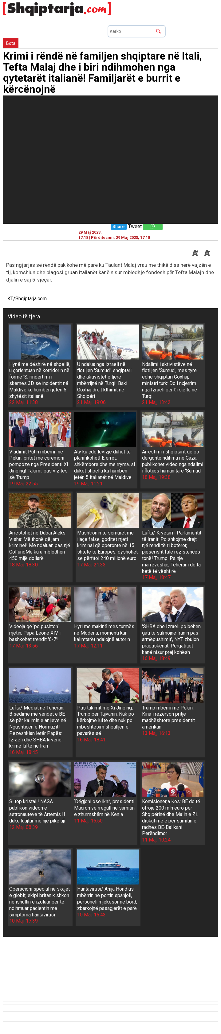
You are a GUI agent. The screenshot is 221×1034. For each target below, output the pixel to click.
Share (118, 226)
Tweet (135, 226)
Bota (10, 43)
